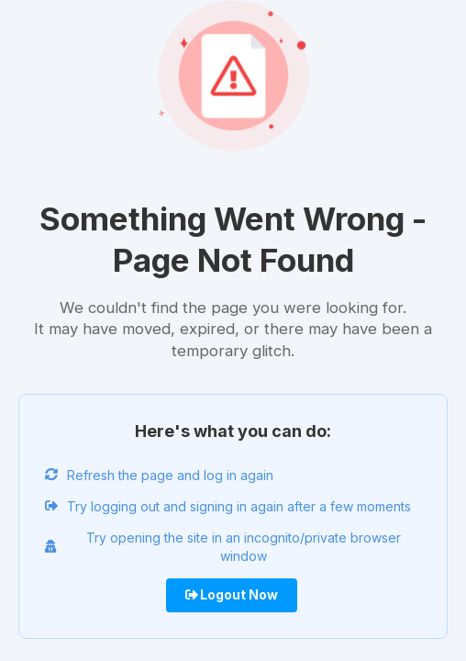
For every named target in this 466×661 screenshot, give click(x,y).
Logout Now (231, 594)
